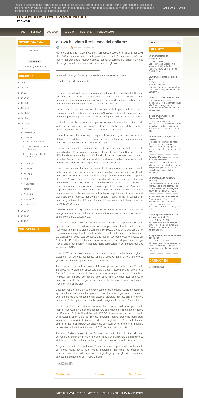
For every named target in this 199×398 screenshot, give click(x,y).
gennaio (28, 204)
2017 (23, 98)
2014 (23, 113)
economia (155, 267)
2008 (23, 221)
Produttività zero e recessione (164, 196)
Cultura (70, 32)
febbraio (28, 199)
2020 (23, 82)
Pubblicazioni (105, 32)
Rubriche (86, 32)
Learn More (168, 8)
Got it (182, 8)
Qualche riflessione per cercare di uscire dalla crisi (164, 158)
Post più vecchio (136, 374)
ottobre (27, 163)
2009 (23, 216)
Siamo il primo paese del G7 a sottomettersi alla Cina (163, 215)
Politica (36, 32)
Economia (53, 32)
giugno (27, 178)
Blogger (116, 393)
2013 (23, 118)
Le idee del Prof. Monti (33, 141)
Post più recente (63, 374)
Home (22, 32)
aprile (26, 189)
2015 (23, 108)
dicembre (28, 132)
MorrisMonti (137, 393)
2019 (23, 88)
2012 (23, 123)
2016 (23, 103)
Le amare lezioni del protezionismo (159, 57)
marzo (27, 194)
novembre (29, 137)
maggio (27, 184)
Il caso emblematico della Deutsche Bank (161, 117)
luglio (26, 173)
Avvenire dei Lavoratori (51, 16)
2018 (23, 93)
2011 (23, 128)
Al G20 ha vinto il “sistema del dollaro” (35, 148)
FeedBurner (40, 66)
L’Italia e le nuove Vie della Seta (164, 97)
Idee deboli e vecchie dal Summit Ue (34, 155)
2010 (23, 211)
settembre (29, 168)
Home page (99, 374)
